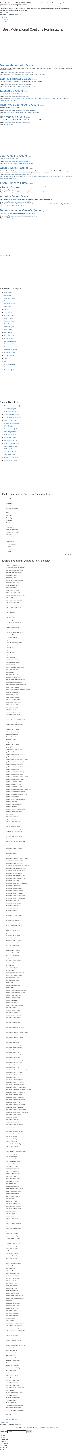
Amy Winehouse (10, 549)
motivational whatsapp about (13, 1134)
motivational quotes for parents (14, 1094)
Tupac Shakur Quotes (10, 409)
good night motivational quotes (14, 804)
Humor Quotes (8, 301)
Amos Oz (8, 546)
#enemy (6, 124)
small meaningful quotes (12, 1313)
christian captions (10, 664)
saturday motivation (11, 1271)
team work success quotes (12, 1360)
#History (10, 218)
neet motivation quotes (12, 1149)
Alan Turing (9, 518)
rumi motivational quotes (12, 1253)
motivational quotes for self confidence (15, 1099)
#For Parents (29, 163)
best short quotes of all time (13, 615)
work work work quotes (12, 1419)
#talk (63, 176)
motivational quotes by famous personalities (17, 1070)
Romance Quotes (9, 321)
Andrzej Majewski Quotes (11, 443)
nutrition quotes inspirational (13, 1173)
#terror (2, 178)
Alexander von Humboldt (12, 532)
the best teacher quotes (12, 1363)
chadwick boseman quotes (12, 659)
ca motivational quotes (11, 637)
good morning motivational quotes (14, 774)
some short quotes (10, 1318)
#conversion (44, 176)
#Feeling (12, 176)
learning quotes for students (13, 950)
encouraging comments (12, 704)
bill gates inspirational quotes (13, 620)
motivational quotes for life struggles (15, 1084)
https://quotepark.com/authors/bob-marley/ (17, 122)
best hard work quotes (11, 597)
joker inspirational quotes (12, 945)
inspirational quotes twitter (12, 905)
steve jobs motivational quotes (13, 1328)
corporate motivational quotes (13, 677)
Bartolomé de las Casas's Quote (20, 210)
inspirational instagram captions (14, 873)
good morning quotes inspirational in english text (18, 789)
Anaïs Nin (8, 551)
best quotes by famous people (13, 607)
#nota (8, 98)
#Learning (11, 204)
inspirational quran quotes (12, 908)
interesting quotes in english (13, 930)
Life (5, 361)
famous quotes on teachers (13, 727)
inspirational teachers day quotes (14, 915)
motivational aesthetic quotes (13, 1017)
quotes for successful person (13, 1221)
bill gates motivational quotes (13, 622)
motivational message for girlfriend (14, 1047)
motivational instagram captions (14, 1040)
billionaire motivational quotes (13, 625)
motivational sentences (12, 1127)
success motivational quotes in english (15, 1345)
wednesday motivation (11, 1395)
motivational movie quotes (12, 1052)
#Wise (52, 204)
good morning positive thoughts (14, 786)
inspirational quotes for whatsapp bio (15, 895)
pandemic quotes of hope (12, 1193)
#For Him (9, 206)
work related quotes (11, 1417)
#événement (7, 74)
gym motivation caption (12, 816)
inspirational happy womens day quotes (16, 868)
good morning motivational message (15, 771)
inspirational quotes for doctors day (15, 890)
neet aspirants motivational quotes (14, 1144)
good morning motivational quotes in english (17, 776)
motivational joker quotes (12, 1042)
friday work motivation (11, 739)
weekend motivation (11, 1400)
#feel (50, 176)
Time (5, 358)
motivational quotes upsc (12, 1122)
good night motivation (11, 801)
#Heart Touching (27, 112)
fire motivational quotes (12, 734)
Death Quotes (8, 324)
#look (38, 192)
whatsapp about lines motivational (14, 1405)
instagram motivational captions (14, 925)
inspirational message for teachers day (16, 878)
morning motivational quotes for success (16, 990)
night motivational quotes (12, 1171)
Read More (67, 554)
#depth (10, 112)
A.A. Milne (8, 498)
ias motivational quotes (12, 834)
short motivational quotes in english (15, 1298)
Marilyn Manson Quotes (11, 440)
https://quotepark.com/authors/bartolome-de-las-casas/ (21, 216)
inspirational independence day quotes (16, 870)
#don (13, 74)
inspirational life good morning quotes (15, 875)
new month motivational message (14, 1159)
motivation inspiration (11, 1007)
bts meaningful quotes (11, 635)
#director (18, 74)
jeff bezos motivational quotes (13, 940)
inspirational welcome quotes (13, 920)
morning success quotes (12, 1002)
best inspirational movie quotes (14, 600)
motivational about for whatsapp (14, 1015)
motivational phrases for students (14, 1055)
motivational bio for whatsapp (13, 1022)
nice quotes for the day (12, 1166)
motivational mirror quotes (12, 1050)
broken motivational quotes (13, 630)
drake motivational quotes (12, 694)
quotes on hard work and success (14, 1226)
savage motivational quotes (13, 1273)
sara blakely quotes (11, 1268)
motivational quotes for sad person (14, 1097)
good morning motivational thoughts (15, 779)
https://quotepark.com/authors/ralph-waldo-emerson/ (20, 110)
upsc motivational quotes (12, 1385)
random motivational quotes (13, 1241)
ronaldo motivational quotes (13, 1251)
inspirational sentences (12, 910)
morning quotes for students (13, 997)
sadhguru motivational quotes (13, 1261)
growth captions (10, 814)
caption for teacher (10, 650)
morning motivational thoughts (13, 995)
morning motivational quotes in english (15, 992)
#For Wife (10, 100)
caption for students (11, 647)
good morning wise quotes (12, 796)
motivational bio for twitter (12, 1020)
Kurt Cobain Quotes (10, 411)
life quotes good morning (12, 955)
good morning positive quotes (13, 784)
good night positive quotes (12, 806)
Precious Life (4, 12)
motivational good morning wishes (14, 1037)
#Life (5, 112)
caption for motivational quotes (14, 642)
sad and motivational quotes (13, 1256)
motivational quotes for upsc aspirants (15, 1104)
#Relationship (59, 204)
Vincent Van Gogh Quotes (12, 452)
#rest (59, 176)
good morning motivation (12, 769)
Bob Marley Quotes (10, 432)
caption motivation (10, 657)
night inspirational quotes (12, 1168)
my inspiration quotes (11, 1136)
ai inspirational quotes (11, 575)
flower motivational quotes (12, 737)
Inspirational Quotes (10, 298)
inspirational (9, 844)
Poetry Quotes (8, 318)
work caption (9, 1414)
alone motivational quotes (12, 585)
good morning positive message (14, 781)
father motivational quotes (12, 729)
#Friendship (26, 98)
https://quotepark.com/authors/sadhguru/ (17, 96)
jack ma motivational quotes (13, 935)
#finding (34, 204)
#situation (44, 192)
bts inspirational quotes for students (15, 632)
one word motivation (11, 1183)
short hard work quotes (12, 1290)
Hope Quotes (8, 329)
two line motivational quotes (13, 1373)
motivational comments (12, 1030)
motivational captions (11, 1025)
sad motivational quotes (12, 1258)
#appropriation (12, 192)
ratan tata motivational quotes (13, 1243)
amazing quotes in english (12, 590)
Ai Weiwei (8, 513)
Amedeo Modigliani (11, 544)
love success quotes (11, 970)
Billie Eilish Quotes (9, 426)
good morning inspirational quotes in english (17, 759)
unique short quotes (11, 1378)
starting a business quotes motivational (16, 1323)
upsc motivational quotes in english (15, 1387)
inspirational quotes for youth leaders (15, 898)
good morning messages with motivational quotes (18, 766)
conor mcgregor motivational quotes (15, 667)
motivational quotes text (12, 1117)
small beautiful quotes (11, 1310)
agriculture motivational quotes (14, 572)
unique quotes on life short (12, 1375)
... (5, 256)
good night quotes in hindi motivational (15, 809)
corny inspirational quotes (12, 674)
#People (6, 176)
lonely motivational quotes (12, 958)
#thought (14, 178)
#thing (16, 163)
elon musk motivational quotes (13, 699)
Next (10, 256)
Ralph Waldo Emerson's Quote (19, 104)
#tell (39, 74)
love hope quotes (10, 963)
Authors (6, 19)
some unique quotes (11, 1320)
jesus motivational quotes (12, 943)
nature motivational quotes (12, 1139)
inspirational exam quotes (12, 856)
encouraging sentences (12, 707)
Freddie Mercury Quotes (11, 423)
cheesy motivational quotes (13, 662)
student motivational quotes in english (15, 1330)
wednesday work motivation (13, 1397)
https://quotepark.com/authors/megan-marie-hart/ (19, 72)
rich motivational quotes (12, 1248)
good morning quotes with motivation (15, 791)
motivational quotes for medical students (16, 1087)
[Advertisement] (36, 45)
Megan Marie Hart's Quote (16, 65)
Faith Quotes (8, 332)
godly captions (9, 747)
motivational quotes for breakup (14, 1072)
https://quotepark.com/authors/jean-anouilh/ (18, 161)
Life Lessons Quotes (10, 341)
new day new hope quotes (12, 1154)
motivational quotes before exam (14, 1065)
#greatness (26, 86)
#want (44, 74)
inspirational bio (10, 851)
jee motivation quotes (11, 938)
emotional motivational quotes (13, 702)
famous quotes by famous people (14, 724)
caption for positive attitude (13, 645)
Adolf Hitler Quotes (9, 454)
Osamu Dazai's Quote (14, 167)
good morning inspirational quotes (14, 757)
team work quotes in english (13, 1358)
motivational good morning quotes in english (17, 1032)
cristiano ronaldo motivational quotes (15, 679)
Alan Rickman (9, 515)
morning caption (10, 987)
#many (31, 74)
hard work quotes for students (13, 826)
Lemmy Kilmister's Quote (16, 78)
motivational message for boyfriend (15, 1045)
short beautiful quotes (11, 1288)
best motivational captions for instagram (16, 605)
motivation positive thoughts (13, 1010)
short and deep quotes (11, 1285)
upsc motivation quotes (12, 1382)
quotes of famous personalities (14, 1223)
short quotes (9, 1300)
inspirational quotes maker (12, 900)
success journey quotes (12, 1343)
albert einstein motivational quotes (14, 580)
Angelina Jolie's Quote (14, 196)
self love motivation (11, 1280)
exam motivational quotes (12, 717)
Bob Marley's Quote (12, 116)
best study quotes (10, 617)
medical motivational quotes (13, 977)
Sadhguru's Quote (11, 90)
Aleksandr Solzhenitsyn (12, 529)
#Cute (32, 98)
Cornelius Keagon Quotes (11, 414)
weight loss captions (11, 1402)
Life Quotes (7, 295)
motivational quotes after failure (14, 1062)
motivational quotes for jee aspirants (15, 1082)
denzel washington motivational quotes (16, 684)
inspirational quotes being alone (14, 888)
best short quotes (10, 612)
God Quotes (8, 306)
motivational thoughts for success (14, 1131)
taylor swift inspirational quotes (14, 1353)
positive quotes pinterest (12, 1211)
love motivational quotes (12, 967)
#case (19, 192)
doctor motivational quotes (12, 687)
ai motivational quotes (11, 577)
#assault (28, 176)
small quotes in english (12, 1315)
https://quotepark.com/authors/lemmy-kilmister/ (19, 84)
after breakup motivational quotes (14, 570)
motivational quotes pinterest (13, 1114)
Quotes (6, 309)
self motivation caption (11, 1283)
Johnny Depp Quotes (10, 420)
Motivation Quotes (9, 370)
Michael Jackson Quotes (11, 449)
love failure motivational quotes (14, 960)
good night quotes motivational (14, 811)
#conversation (36, 176)
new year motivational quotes (13, 1161)
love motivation (10, 965)
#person (39, 204)
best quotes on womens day (13, 610)
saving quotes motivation (12, 1275)
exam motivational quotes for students (15, 719)
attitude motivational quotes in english (15, 595)
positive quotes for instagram (13, 1206)
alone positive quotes (11, 587)
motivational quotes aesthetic (13, 1057)
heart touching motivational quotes (14, 829)
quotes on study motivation (13, 1231)
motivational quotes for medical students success (18, 1089)
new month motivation (11, 1156)
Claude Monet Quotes (10, 460)
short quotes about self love (13, 1303)
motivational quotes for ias (12, 1077)
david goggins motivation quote (14, 682)
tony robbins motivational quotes (14, 1368)
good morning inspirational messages (15, 754)
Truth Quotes (8, 312)
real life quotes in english (12, 1246)
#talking (68, 176)
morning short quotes (11, 1000)
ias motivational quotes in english (14, 836)
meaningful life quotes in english (14, 975)
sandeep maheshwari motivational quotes (16, 1266)
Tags (5, 21)
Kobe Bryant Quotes (10, 434)
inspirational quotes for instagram (14, 893)
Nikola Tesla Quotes (10, 437)
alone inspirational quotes (12, 582)
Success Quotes (9, 355)
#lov (5, 98)
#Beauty (19, 98)
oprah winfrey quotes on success (14, 1188)
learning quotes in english (12, 953)
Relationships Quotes (10, 349)
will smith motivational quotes (13, 1407)
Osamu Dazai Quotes (10, 446)
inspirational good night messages (14, 863)
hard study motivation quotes (13, 821)
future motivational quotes (12, 744)
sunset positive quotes (11, 1350)
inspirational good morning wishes (14, 860)
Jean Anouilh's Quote (13, 155)
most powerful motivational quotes (14, 1005)
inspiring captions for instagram (14, 923)
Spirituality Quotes (9, 352)
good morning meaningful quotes (14, 764)
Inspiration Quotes (9, 335)
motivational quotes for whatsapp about (16, 1109)
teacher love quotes (11, 1355)
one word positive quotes (12, 1186)
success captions (10, 1338)
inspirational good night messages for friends (17, 865)
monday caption (10, 982)
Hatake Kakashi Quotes (11, 457)
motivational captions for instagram (15, 1027)
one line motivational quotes (13, 1178)
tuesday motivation (11, 1370)
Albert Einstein (9, 520)
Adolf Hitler (9, 503)
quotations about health (12, 1218)
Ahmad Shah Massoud (12, 508)
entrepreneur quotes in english (13, 712)
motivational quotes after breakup (14, 1060)
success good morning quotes (13, 1340)
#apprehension (20, 176)
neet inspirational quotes (12, 1146)
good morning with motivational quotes (16, 799)
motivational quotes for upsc (13, 1102)
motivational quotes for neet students (15, 1092)
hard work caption (10, 824)
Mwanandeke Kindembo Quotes (13, 406)
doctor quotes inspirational (12, 692)
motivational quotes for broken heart (15, 1074)
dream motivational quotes (12, 697)
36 (8, 256)
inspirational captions (11, 853)
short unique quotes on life (12, 1308)
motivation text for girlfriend (13, 1012)
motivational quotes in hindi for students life (17, 1112)
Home (5, 17)
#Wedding (55, 98)
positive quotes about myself (13, 1203)
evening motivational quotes (13, 714)
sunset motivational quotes (13, 1348)
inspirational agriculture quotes (14, 848)
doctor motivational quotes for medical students (18, 689)
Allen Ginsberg (10, 541)
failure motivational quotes (12, 722)
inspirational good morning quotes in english (17, 858)
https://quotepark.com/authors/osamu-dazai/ (18, 174)
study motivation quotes (12, 1335)
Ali (6, 537)
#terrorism (8, 178)
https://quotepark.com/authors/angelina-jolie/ (18, 202)
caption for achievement (12, 640)
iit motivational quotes (11, 839)
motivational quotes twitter (12, 1119)
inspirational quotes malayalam (14, 903)
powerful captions (10, 1216)
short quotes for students (12, 1305)
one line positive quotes (12, 1181)
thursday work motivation (12, 1365)
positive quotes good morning (13, 1208)
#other (55, 176)
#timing (33, 86)
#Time (5, 86)
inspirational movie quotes (12, 880)
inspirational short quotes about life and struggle (18, 913)
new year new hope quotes (13, 1163)
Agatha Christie (10, 506)
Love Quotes (8, 292)
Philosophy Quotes (9, 304)
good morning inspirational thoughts (15, 762)
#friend (11, 124)
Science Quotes (9, 367)
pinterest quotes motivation (13, 1196)
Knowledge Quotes (9, 364)
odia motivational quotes (12, 1176)
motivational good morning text (14, 1035)
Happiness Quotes (9, 327)
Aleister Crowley (10, 527)
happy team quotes (11, 819)
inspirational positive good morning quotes (16, 883)
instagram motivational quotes (13, 928)
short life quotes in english (12, 1293)
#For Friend (36, 112)
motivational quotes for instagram (14, 1079)
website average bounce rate (49, 1427)
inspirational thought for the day (14, 918)
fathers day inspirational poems (14, 732)
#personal (46, 204)
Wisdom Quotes (9, 315)
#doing (13, 98)
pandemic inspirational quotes (13, 1191)
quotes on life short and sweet (13, 1228)
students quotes (10, 1333)
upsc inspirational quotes (12, 1380)
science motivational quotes (13, 1278)
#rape (35, 74)
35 (7, 256)
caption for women (10, 655)
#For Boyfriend (17, 206)
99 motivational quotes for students (15, 567)
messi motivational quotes (12, 980)
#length (15, 112)
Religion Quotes (9, 347)
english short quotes (11, 709)
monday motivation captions (13, 985)
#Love (15, 100)
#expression (32, 192)
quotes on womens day (12, 1233)
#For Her (61, 98)
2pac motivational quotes (12, 565)
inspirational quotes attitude (13, 885)
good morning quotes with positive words (16, 794)
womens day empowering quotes (14, 1410)
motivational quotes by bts (12, 1067)
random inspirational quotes (13, 1238)
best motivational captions (12, 602)
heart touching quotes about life (14, 831)
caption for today (10, 652)
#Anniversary (47, 98)
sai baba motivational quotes (13, 1263)
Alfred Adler (9, 534)
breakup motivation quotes (12, 627)
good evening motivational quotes (14, 749)
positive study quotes (11, 1213)
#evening (25, 74)
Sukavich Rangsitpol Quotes (12, 417)
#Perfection (27, 204)
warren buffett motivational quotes (14, 1392)
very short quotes (10, 1390)
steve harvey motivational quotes (14, 1325)
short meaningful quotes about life (14, 1295)
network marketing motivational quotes (16, 1151)
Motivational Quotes (10, 344)
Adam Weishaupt (10, 501)
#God (5, 218)
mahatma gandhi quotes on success (15, 972)
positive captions (10, 1198)
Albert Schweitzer (10, 523)
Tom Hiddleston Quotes (11, 429)
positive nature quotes (11, 1201)
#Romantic (38, 98)
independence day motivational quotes (16, 841)
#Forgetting (18, 86)
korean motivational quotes (13, 948)
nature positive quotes (11, 1141)
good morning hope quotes (13, 752)
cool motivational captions (12, 669)
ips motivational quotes (12, 933)
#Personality (19, 204)
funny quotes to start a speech (13, 742)
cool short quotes (10, 672)
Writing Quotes (8, 338)
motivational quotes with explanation (15, 1124)
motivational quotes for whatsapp (14, 1107)
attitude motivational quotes (13, 592)
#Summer (11, 86)
